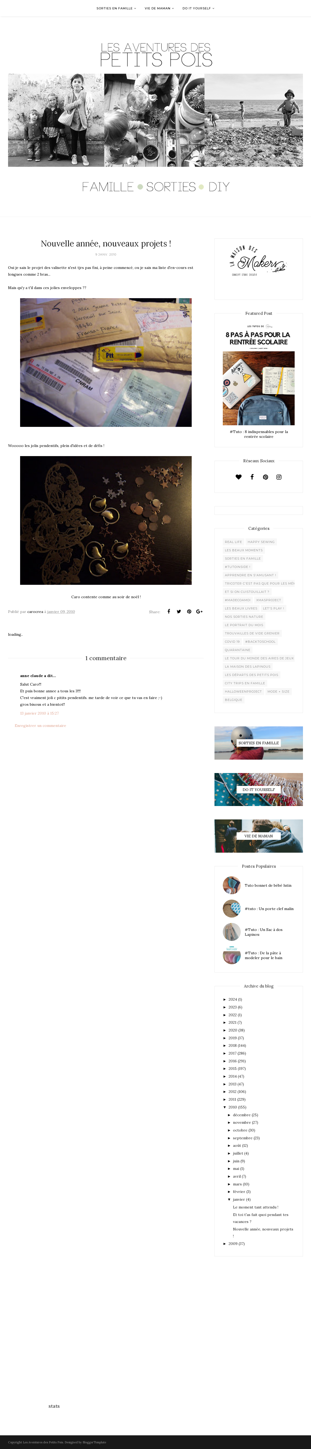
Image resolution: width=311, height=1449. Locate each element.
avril (237, 1176)
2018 (233, 1045)
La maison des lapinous (248, 666)
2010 (233, 1107)
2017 (232, 1053)
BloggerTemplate (94, 1442)
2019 (233, 1038)
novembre (242, 1122)
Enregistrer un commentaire (40, 725)
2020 (233, 1030)
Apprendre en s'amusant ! (250, 575)
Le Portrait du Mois (244, 625)
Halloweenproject (243, 691)
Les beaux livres (241, 608)
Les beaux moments (244, 550)
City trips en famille (245, 683)
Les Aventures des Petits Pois (43, 1442)
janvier (239, 1199)
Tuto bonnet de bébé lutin (268, 885)
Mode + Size (279, 691)
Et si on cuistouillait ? (247, 592)
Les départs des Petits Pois (251, 675)
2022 (233, 1014)
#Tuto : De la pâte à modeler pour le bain (263, 955)
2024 (233, 999)
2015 (233, 1068)
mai (236, 1168)
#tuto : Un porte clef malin (269, 908)
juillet (238, 1153)
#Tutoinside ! (237, 567)
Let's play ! (273, 608)
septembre (243, 1138)
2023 (233, 1007)
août (237, 1145)
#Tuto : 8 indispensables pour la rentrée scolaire (259, 434)
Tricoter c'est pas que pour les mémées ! (265, 583)
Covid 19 (232, 642)
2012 (232, 1091)
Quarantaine (237, 650)
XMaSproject (268, 600)
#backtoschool (260, 642)
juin (236, 1161)
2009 (233, 1243)
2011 (232, 1099)
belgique (233, 700)
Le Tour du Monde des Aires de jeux (259, 658)
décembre (242, 1114)
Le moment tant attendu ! (255, 1207)
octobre (240, 1130)
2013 (232, 1084)
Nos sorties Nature (244, 617)
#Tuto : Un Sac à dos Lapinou (264, 932)
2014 (233, 1076)
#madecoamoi (238, 600)
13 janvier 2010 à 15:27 (39, 713)
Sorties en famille (243, 558)
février (239, 1191)
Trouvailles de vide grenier (252, 633)
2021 (232, 1022)
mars (237, 1184)
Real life (233, 542)
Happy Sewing (261, 542)
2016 (233, 1061)
